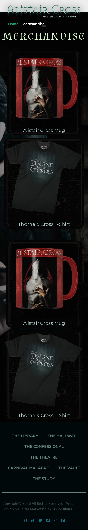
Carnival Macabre (28, 468)
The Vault (69, 468)
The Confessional (44, 446)
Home (13, 24)
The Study (44, 479)
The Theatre (44, 457)
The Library (25, 436)
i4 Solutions (62, 509)
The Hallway (62, 436)
